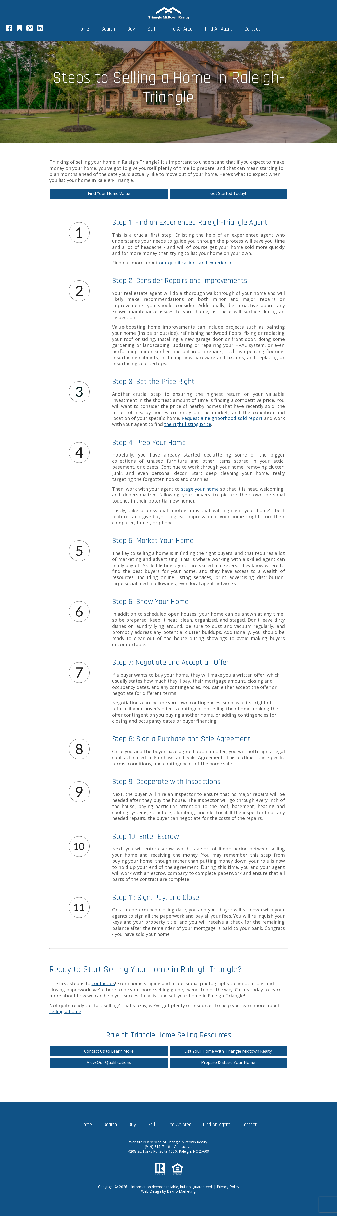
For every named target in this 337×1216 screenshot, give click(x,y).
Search (108, 29)
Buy (131, 29)
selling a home (65, 1011)
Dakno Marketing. (181, 1191)
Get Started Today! (228, 193)
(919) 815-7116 (158, 1146)
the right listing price (187, 424)
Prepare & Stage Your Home (228, 1062)
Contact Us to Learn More (109, 1051)
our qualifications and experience (195, 263)
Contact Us (183, 1146)
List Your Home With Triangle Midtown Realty (228, 1051)
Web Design (151, 1191)
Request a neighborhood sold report (222, 418)
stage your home (200, 489)
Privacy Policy (228, 1186)
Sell (151, 29)
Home (83, 29)
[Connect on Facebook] (9, 29)
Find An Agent (218, 29)
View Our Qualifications (109, 1062)
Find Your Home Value (109, 193)
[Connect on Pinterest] (29, 29)
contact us (103, 983)
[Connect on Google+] (19, 29)
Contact (252, 29)
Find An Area (180, 29)
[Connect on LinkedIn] (40, 29)
